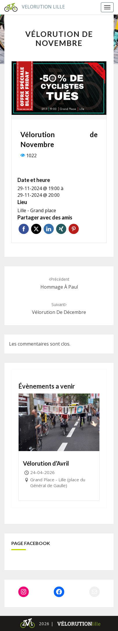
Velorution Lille (32, 7)
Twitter (36, 229)
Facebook (24, 229)
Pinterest (74, 229)
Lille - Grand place (36, 210)
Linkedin (49, 229)
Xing (61, 229)
